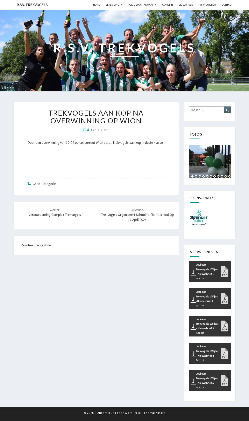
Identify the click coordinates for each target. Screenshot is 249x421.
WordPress (133, 413)
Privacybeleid (207, 4)
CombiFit (167, 4)
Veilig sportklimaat (140, 4)
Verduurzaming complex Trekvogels (55, 212)
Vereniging (112, 4)
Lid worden (186, 4)
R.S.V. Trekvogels (32, 4)
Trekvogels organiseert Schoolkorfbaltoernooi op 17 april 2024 (137, 215)
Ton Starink (99, 129)
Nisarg (161, 413)
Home (96, 4)
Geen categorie (44, 183)
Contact (227, 4)
